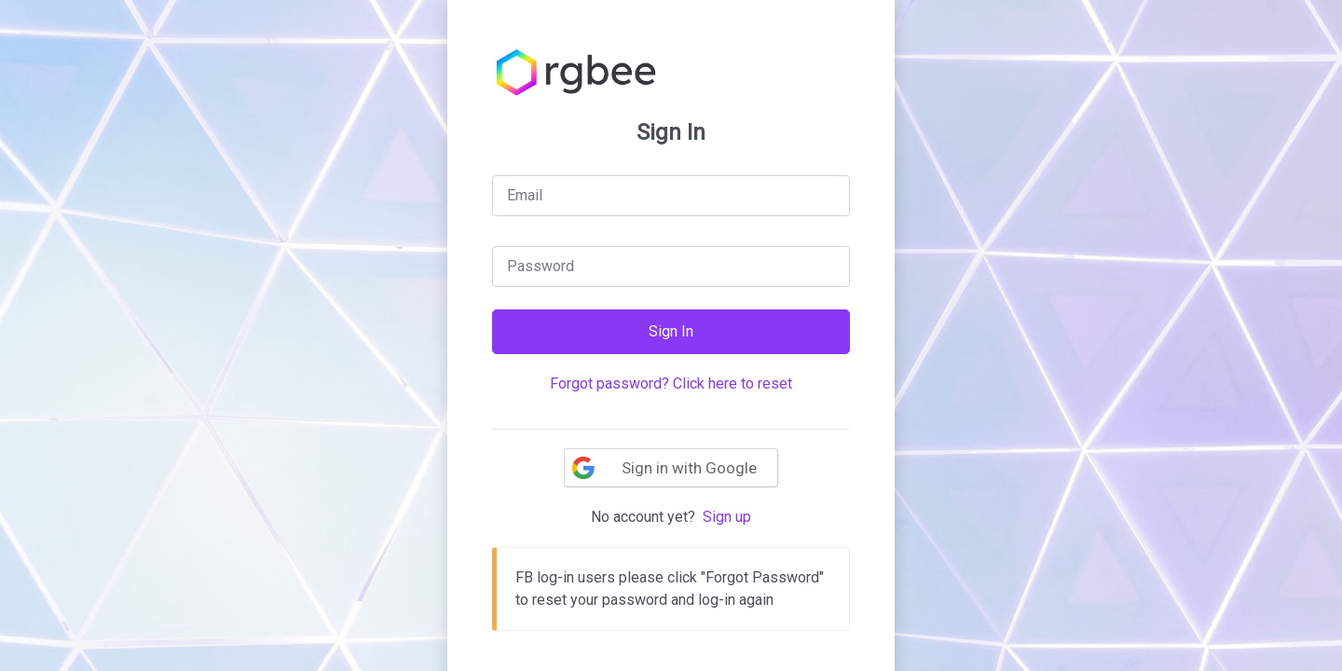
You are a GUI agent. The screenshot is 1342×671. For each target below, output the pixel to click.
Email (524, 195)
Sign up (727, 517)
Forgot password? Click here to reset (671, 383)
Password (540, 266)
